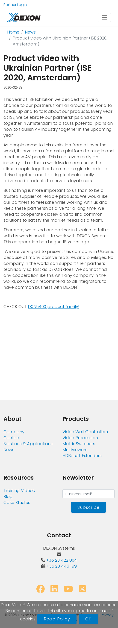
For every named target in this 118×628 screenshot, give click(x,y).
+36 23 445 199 (62, 566)
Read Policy (57, 619)
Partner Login (15, 4)
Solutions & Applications (28, 444)
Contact (12, 438)
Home (13, 32)
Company (13, 432)
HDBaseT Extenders (82, 455)
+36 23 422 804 (61, 560)
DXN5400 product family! (53, 306)
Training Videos (19, 490)
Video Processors (80, 438)
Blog (8, 496)
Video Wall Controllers (85, 432)
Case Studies (16, 502)
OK (88, 619)
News (30, 32)
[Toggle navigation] (104, 17)
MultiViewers (74, 450)
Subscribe (88, 507)
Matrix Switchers (78, 444)
